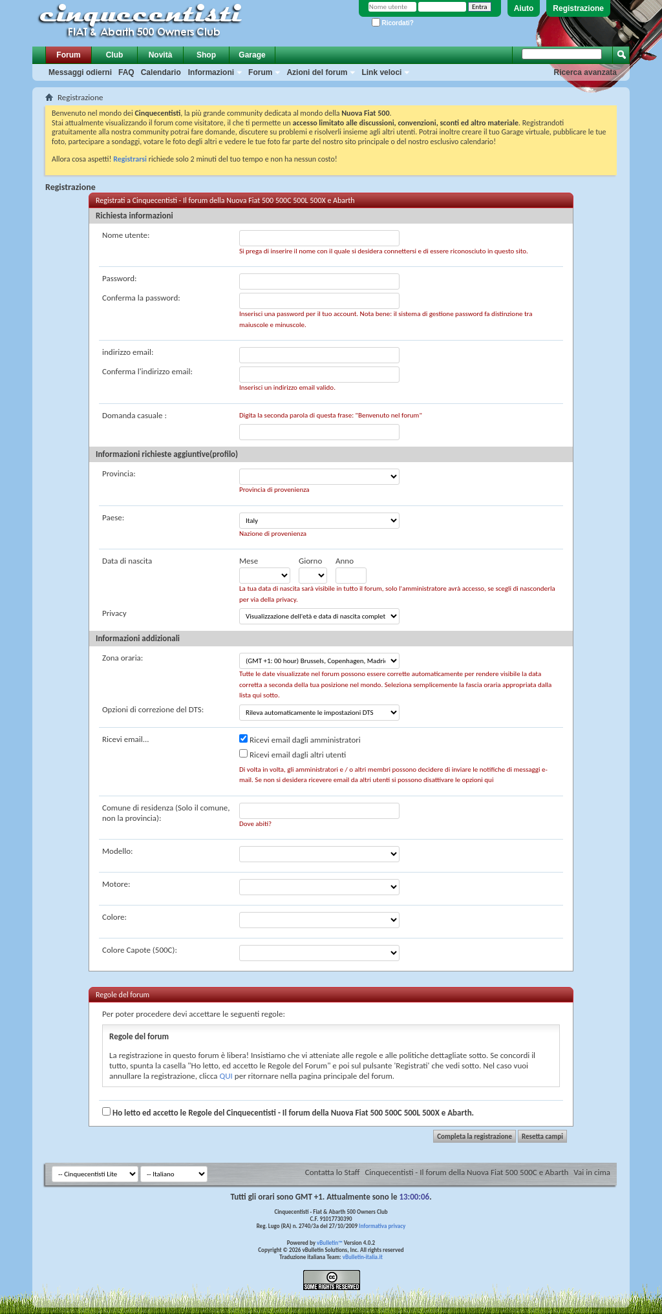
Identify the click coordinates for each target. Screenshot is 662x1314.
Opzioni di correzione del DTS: (153, 709)
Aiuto (524, 8)
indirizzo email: (127, 352)
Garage (252, 54)
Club (114, 54)
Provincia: (119, 473)
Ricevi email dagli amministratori (300, 739)
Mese (248, 561)
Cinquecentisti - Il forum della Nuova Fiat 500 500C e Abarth (466, 1172)
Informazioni (211, 72)
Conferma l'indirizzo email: (147, 371)
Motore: (116, 884)
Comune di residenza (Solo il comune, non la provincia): (166, 813)
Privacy (114, 613)
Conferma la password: (141, 297)
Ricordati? (393, 22)
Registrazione (578, 8)
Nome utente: (125, 235)
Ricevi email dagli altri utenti (292, 754)
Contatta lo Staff (332, 1172)
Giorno (310, 561)
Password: (119, 278)
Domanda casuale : (134, 415)
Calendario (161, 72)
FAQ (126, 72)
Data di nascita (127, 561)
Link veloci (381, 72)
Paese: (113, 517)
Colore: (114, 917)
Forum (68, 54)
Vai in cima (591, 1172)
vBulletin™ (330, 1242)
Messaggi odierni (80, 72)
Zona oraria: (122, 657)
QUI (226, 1076)
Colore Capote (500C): (139, 950)
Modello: (117, 851)
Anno (345, 561)
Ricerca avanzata (585, 72)
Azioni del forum (316, 72)
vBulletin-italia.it (363, 1256)
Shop (206, 54)
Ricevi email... (125, 739)
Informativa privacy (382, 1225)
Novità (161, 54)
